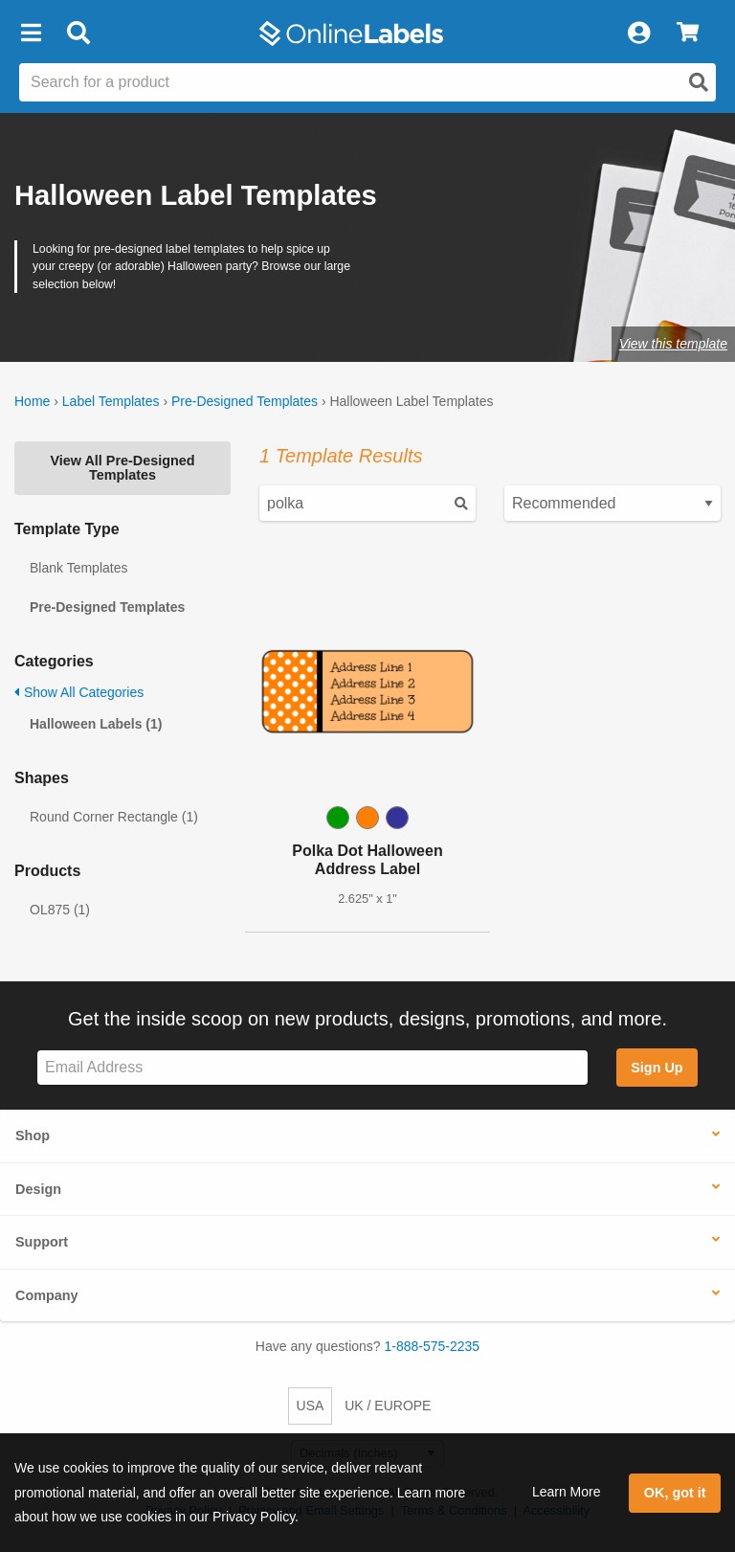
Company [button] (46, 1295)
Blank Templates (78, 567)
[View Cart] (687, 33)
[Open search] (698, 82)
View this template (673, 343)
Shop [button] (32, 1135)
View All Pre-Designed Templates (122, 467)
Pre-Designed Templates (244, 401)
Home (32, 401)
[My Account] (638, 33)
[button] (31, 33)
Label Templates (111, 401)
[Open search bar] (78, 33)
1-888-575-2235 (432, 1346)
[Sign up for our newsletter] (312, 1068)
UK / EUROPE (388, 1405)
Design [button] (38, 1189)
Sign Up (656, 1067)
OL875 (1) (60, 909)
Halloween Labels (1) (96, 723)
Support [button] (41, 1241)
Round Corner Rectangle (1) (114, 816)
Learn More (566, 1491)
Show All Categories (79, 692)
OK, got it (675, 1492)
